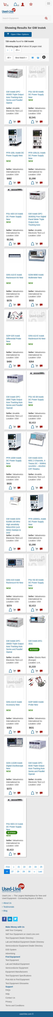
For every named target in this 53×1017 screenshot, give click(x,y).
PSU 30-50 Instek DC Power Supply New (36, 94)
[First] (7, 867)
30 (29, 871)
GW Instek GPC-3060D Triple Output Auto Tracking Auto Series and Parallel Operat (14, 646)
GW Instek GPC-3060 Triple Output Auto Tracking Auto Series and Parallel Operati (14, 402)
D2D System (11, 950)
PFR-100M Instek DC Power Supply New (14, 460)
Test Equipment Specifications (18, 976)
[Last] (40, 871)
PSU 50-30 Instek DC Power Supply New (36, 583)
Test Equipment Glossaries (17, 983)
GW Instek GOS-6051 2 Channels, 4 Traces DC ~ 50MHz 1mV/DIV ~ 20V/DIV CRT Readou (37, 463)
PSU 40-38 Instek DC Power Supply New (36, 399)
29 (24, 871)
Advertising (10, 953)
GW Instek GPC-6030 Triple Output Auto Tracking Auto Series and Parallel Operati (36, 768)
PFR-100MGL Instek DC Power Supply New (37, 522)
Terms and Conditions (15, 1005)
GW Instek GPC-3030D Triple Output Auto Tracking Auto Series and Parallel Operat (14, 97)
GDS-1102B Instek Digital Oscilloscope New (14, 766)
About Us (6, 903)
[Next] (34, 871)
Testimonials (8, 907)
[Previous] (13, 867)
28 (18, 871)
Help (8, 994)
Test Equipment (12, 960)
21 (19, 867)
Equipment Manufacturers (17, 972)
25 (41, 867)
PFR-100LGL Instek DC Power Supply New (36, 155)
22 (24, 867)
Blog (4, 911)
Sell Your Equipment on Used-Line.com (22, 934)
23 (30, 867)
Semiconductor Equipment (17, 968)
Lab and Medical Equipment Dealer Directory (25, 942)
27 (12, 871)
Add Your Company (14, 930)
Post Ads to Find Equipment (17, 979)
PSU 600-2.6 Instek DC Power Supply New (14, 827)
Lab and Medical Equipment (18, 964)
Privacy (9, 1002)
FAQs (8, 990)
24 (36, 867)
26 (7, 871)
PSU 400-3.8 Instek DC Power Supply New (14, 216)
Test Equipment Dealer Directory (19, 938)
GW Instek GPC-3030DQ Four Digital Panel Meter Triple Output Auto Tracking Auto (37, 219)
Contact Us (10, 998)
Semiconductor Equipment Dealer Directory (24, 946)
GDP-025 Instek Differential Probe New (13, 338)
